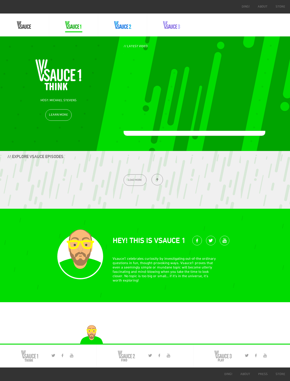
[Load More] (135, 180)
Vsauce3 (171, 25)
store (280, 6)
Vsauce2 (122, 25)
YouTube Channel (71, 355)
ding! (246, 6)
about (263, 6)
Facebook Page (62, 355)
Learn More (58, 114)
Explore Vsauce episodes (37, 157)
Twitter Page (53, 355)
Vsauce (24, 25)
